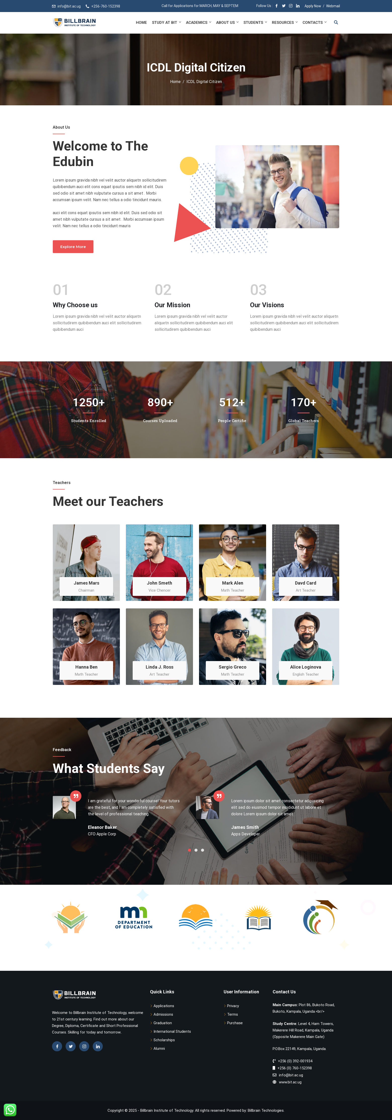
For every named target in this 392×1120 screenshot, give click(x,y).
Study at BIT (167, 22)
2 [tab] (196, 850)
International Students (172, 1031)
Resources (285, 22)
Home (141, 22)
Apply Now (313, 6)
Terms (232, 1014)
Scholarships (164, 1040)
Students (255, 22)
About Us (227, 22)
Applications (164, 1006)
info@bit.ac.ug (69, 6)
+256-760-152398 (105, 6)
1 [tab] (189, 850)
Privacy (233, 1006)
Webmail (333, 6)
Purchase (235, 1023)
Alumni (159, 1048)
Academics (199, 22)
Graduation (163, 1023)
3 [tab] (202, 850)
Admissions (163, 1014)
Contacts (314, 22)
